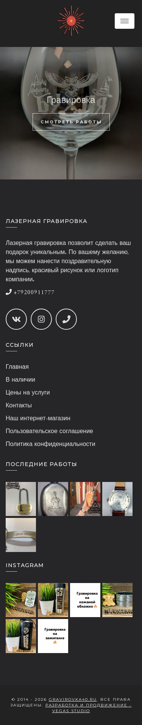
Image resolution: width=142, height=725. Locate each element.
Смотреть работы (71, 122)
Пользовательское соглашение (49, 431)
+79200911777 (30, 292)
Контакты (19, 405)
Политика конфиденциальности (50, 444)
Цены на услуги (28, 393)
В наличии (20, 380)
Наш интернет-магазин (38, 418)
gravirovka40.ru (73, 699)
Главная (17, 367)
